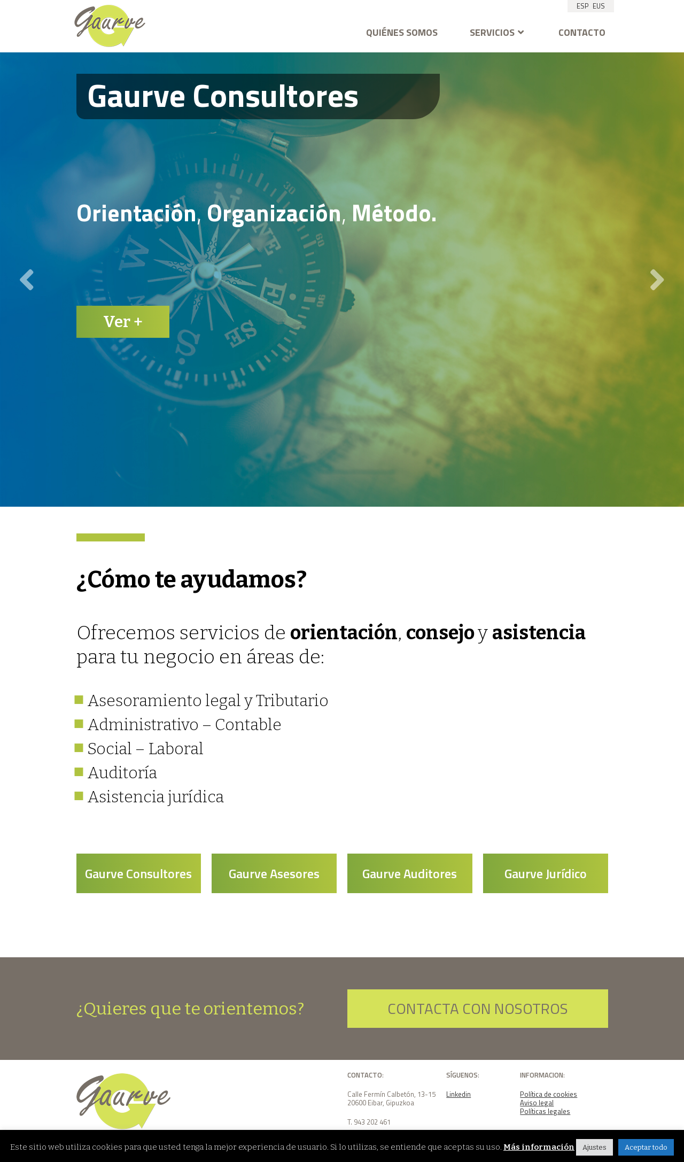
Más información (538, 1147)
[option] (342, 279)
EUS (599, 6)
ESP (583, 6)
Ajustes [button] (594, 1147)
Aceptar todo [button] (646, 1147)
